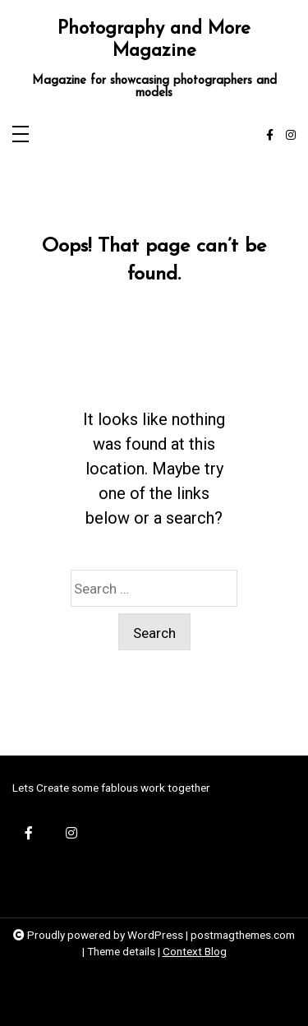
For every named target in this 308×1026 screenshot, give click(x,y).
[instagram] (291, 135)
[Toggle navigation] (20, 135)
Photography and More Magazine (154, 40)
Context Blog (195, 951)
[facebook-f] (270, 135)
